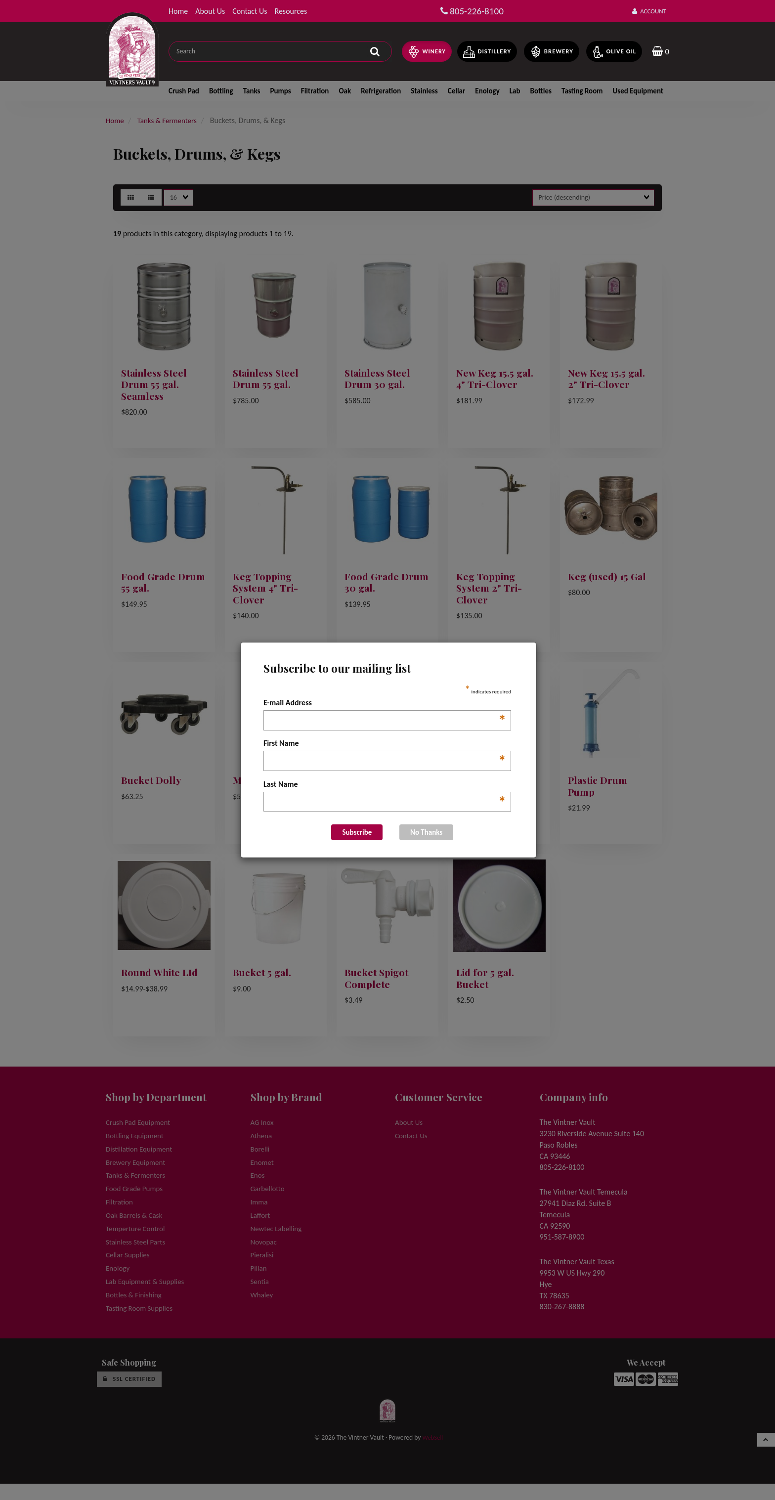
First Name (384, 743)
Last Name (384, 784)
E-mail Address (384, 703)
